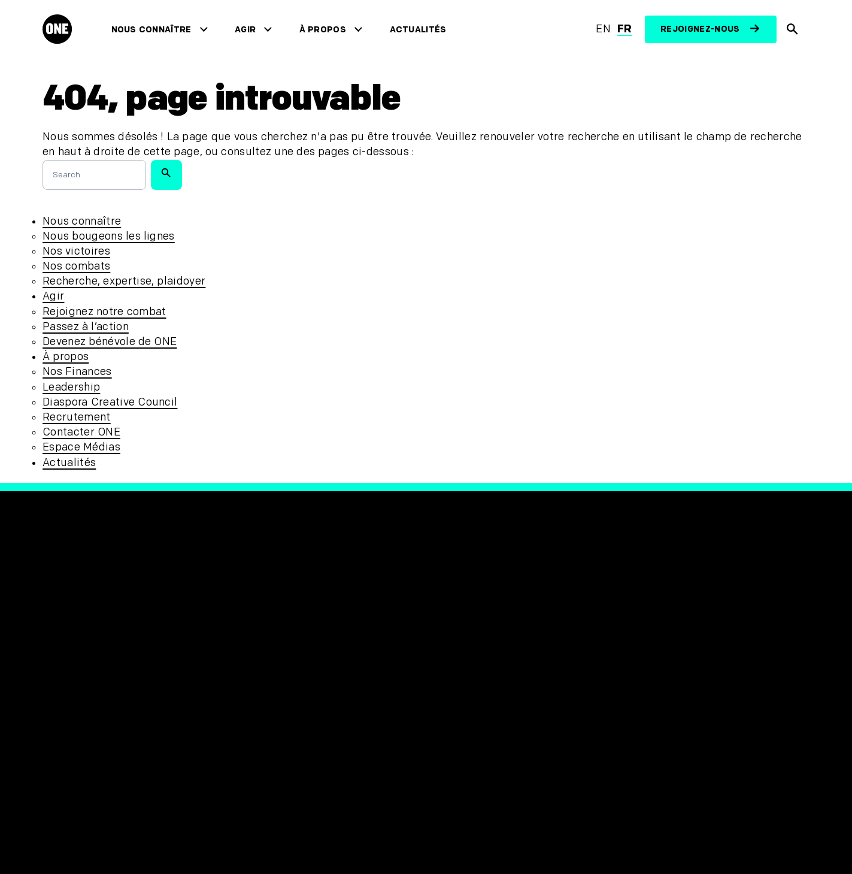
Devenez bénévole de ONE (110, 341)
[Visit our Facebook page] (441, 637)
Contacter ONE (81, 432)
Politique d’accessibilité (302, 695)
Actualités (420, 30)
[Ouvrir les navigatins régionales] (68, 830)
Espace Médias (81, 447)
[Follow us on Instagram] (503, 637)
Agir (248, 30)
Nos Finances (77, 371)
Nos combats (76, 266)
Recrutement (77, 417)
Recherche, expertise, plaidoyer (124, 281)
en (603, 29)
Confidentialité (278, 655)
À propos (325, 30)
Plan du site (270, 715)
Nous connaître (154, 30)
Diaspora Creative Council (110, 402)
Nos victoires (76, 251)
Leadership (71, 387)
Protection (266, 675)
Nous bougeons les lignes (109, 236)
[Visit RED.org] (646, 643)
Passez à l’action (86, 326)
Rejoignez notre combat (104, 312)
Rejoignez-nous (699, 29)
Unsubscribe (271, 635)
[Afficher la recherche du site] (793, 29)
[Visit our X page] (472, 637)
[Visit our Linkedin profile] (503, 672)
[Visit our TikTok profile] (441, 672)
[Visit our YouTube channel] (472, 672)
